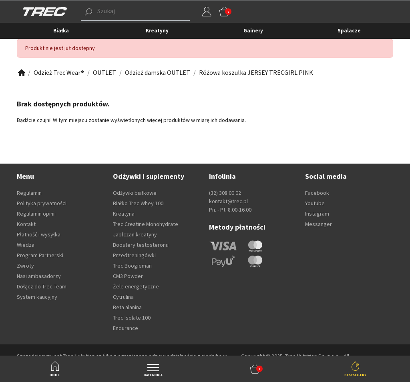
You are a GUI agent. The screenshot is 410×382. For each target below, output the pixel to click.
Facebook (317, 192)
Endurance (125, 328)
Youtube (315, 203)
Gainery (253, 30)
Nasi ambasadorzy (39, 276)
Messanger (318, 224)
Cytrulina (123, 296)
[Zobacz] (21, 72)
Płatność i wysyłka (38, 234)
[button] (255, 369)
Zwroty (25, 265)
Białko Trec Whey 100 (138, 203)
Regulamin (29, 192)
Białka (61, 30)
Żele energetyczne (136, 286)
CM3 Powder (128, 276)
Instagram (317, 213)
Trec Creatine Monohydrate (145, 224)
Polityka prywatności (41, 203)
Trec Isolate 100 (132, 317)
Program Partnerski (40, 255)
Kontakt (26, 224)
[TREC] (45, 11)
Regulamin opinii (36, 213)
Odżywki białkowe (135, 192)
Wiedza (25, 244)
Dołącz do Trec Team (41, 286)
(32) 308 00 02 (225, 192)
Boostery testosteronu (141, 244)
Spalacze (349, 30)
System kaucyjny (37, 296)
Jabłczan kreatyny (135, 234)
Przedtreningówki (134, 255)
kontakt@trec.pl (228, 201)
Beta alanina (127, 307)
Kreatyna (124, 213)
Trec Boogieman (132, 265)
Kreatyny (157, 30)
